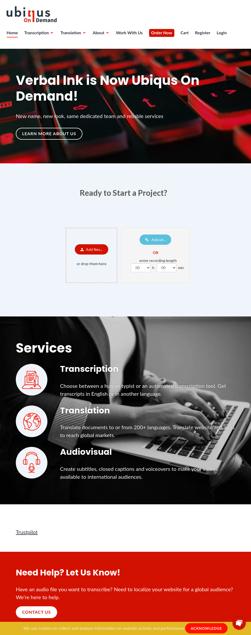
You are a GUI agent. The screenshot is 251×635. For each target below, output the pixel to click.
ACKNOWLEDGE (206, 628)
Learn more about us (49, 133)
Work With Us (130, 35)
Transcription (38, 35)
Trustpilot (27, 532)
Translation (72, 35)
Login (223, 35)
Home (13, 35)
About (100, 35)
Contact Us (36, 611)
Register (203, 35)
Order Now (163, 35)
